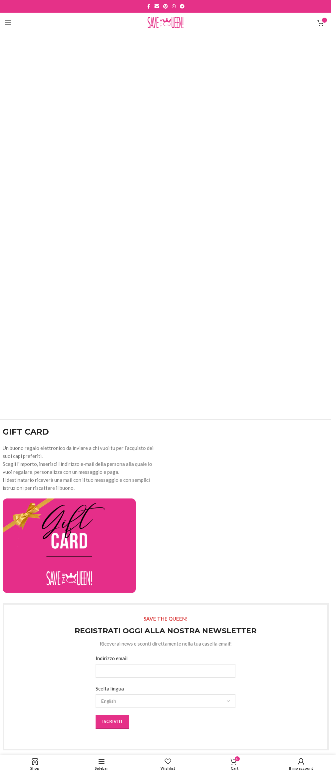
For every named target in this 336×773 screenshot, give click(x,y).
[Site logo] (166, 22)
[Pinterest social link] (165, 6)
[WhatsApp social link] (174, 6)
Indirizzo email (112, 658)
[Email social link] (157, 6)
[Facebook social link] (149, 6)
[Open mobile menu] (8, 22)
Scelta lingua (110, 688)
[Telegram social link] (182, 6)
